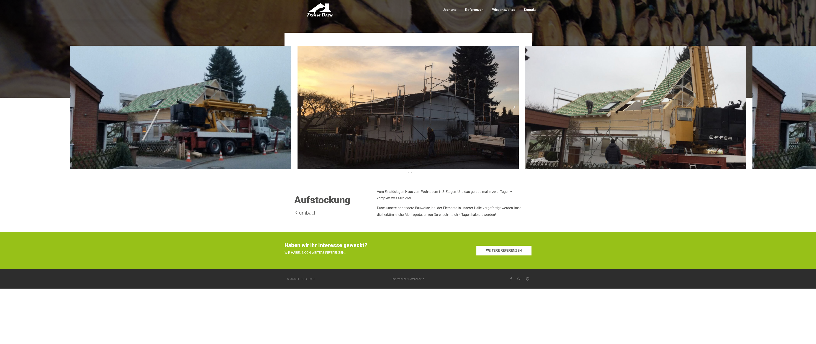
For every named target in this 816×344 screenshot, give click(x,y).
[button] (404, 172)
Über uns (449, 10)
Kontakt (530, 10)
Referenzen (474, 10)
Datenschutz (416, 279)
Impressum (399, 279)
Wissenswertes (503, 10)
